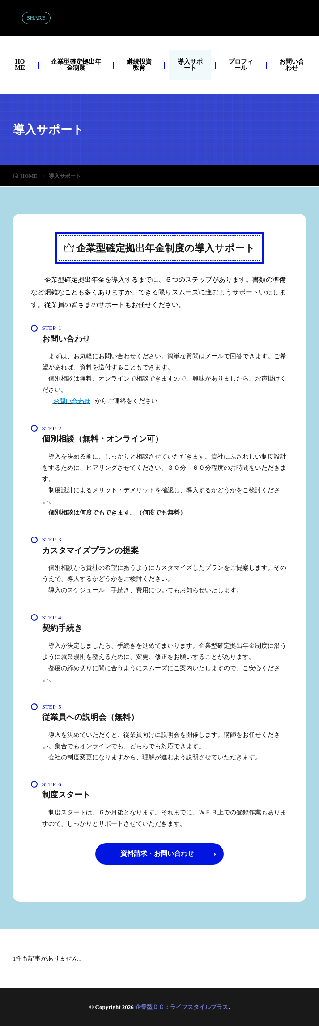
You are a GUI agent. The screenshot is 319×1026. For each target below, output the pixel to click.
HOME (20, 64)
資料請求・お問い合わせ (157, 853)
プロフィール (240, 64)
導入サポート (190, 64)
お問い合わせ (291, 64)
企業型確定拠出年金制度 (76, 64)
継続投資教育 (139, 64)
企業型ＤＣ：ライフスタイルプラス (159, 18)
